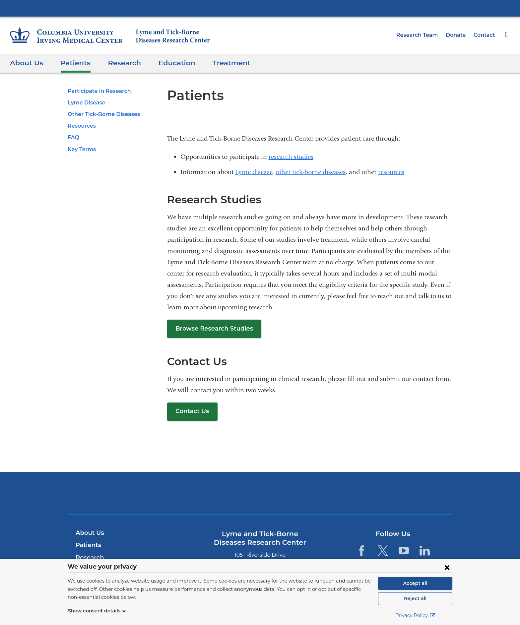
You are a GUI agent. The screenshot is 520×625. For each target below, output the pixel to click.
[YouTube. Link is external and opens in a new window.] (403, 550)
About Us (25, 63)
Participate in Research (97, 91)
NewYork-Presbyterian (260, 497)
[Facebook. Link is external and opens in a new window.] (361, 550)
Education (169, 63)
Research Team (422, 35)
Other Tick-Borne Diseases (101, 114)
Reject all (415, 598)
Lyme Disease (85, 102)
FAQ (73, 137)
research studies (291, 156)
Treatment (219, 63)
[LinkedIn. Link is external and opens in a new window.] (424, 550)
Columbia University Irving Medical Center (260, 8)
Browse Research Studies (212, 328)
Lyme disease (253, 172)
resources (391, 172)
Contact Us (191, 411)
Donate (458, 35)
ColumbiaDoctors (355, 493)
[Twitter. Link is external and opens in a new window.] (382, 550)
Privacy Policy (415, 615)
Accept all (415, 583)
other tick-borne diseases (311, 172)
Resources (81, 126)
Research (119, 63)
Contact (485, 35)
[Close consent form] (447, 567)
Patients (72, 63)
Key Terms (81, 149)
